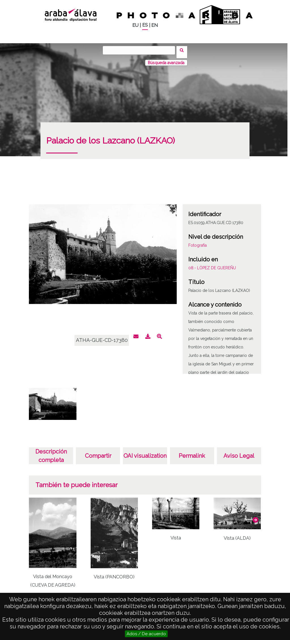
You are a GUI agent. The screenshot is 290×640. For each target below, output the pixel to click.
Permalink (192, 452)
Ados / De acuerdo (146, 633)
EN (154, 25)
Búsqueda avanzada (166, 59)
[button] (255, 516)
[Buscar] (141, 50)
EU (135, 25)
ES (145, 25)
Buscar (183, 50)
